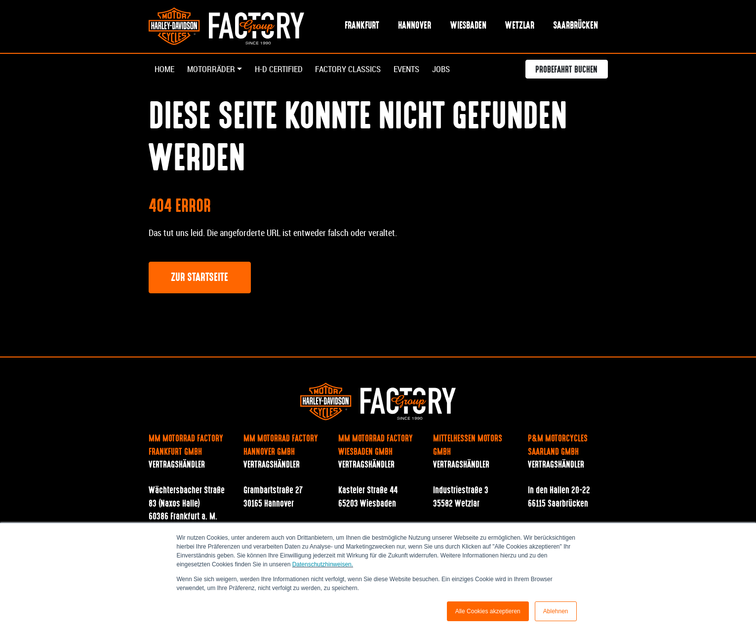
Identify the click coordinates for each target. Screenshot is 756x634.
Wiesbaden (468, 26)
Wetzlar (519, 26)
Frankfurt (362, 26)
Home (165, 70)
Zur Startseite (199, 279)
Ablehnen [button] (555, 611)
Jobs (457, 70)
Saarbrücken (575, 26)
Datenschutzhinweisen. (322, 564)
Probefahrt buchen (566, 71)
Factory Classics (358, 70)
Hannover (414, 26)
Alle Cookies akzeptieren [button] (487, 611)
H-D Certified (284, 70)
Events (420, 70)
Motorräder (214, 70)
